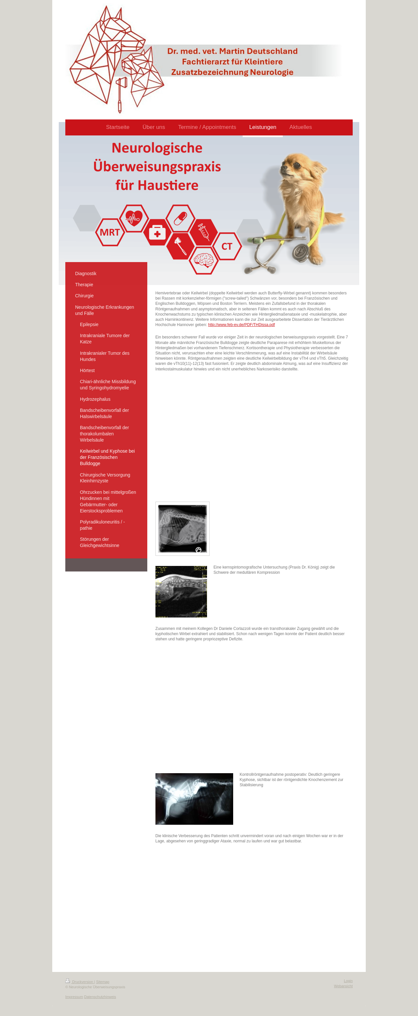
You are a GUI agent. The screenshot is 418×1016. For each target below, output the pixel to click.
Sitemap (102, 982)
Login (348, 981)
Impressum (74, 997)
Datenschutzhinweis (100, 997)
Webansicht (343, 986)
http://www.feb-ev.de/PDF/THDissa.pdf (241, 324)
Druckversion (79, 982)
